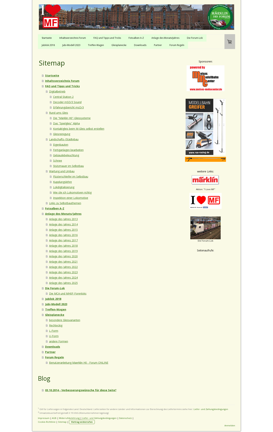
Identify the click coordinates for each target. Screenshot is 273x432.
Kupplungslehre (62, 182)
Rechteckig (55, 325)
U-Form (54, 336)
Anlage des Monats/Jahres (165, 37)
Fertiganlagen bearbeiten (68, 150)
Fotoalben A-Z (136, 37)
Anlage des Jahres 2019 (63, 251)
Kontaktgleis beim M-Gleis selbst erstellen (78, 128)
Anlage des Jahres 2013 (63, 219)
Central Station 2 (63, 97)
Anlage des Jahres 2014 (63, 224)
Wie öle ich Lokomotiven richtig (72, 192)
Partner (158, 45)
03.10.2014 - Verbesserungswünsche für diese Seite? (80, 390)
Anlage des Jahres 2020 (63, 256)
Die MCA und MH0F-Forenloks (67, 293)
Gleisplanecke (118, 45)
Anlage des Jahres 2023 (63, 272)
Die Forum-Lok (195, 37)
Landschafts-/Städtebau (63, 139)
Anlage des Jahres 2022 (63, 267)
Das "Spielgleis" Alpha (66, 123)
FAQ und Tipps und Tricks (107, 37)
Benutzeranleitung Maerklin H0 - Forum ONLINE (78, 362)
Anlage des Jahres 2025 (63, 283)
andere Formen (58, 341)
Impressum (43, 418)
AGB (54, 418)
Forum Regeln (176, 45)
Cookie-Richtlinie (47, 421)
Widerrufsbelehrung (69, 418)
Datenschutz (125, 418)
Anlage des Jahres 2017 (63, 240)
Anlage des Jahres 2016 (63, 235)
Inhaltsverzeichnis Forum (72, 37)
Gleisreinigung (61, 134)
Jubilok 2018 (48, 45)
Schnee (57, 160)
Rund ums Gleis (58, 113)
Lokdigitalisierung (63, 187)
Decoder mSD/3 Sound (67, 102)
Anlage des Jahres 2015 (63, 229)
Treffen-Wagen (96, 45)
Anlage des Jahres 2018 (63, 245)
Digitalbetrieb (57, 91)
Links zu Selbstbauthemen (65, 203)
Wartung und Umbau (62, 171)
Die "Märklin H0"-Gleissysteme (72, 118)
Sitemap (62, 421)
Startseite (47, 37)
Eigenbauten (60, 144)
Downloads (140, 45)
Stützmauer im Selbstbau (68, 166)
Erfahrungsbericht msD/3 (68, 107)
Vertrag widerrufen (82, 421)
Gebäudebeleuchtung (66, 155)
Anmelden (229, 425)
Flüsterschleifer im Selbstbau (70, 176)
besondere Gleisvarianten (64, 320)
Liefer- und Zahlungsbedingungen (211, 409)
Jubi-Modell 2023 (71, 45)
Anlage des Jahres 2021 (63, 261)
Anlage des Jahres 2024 (63, 277)
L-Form (53, 330)
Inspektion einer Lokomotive (70, 198)
